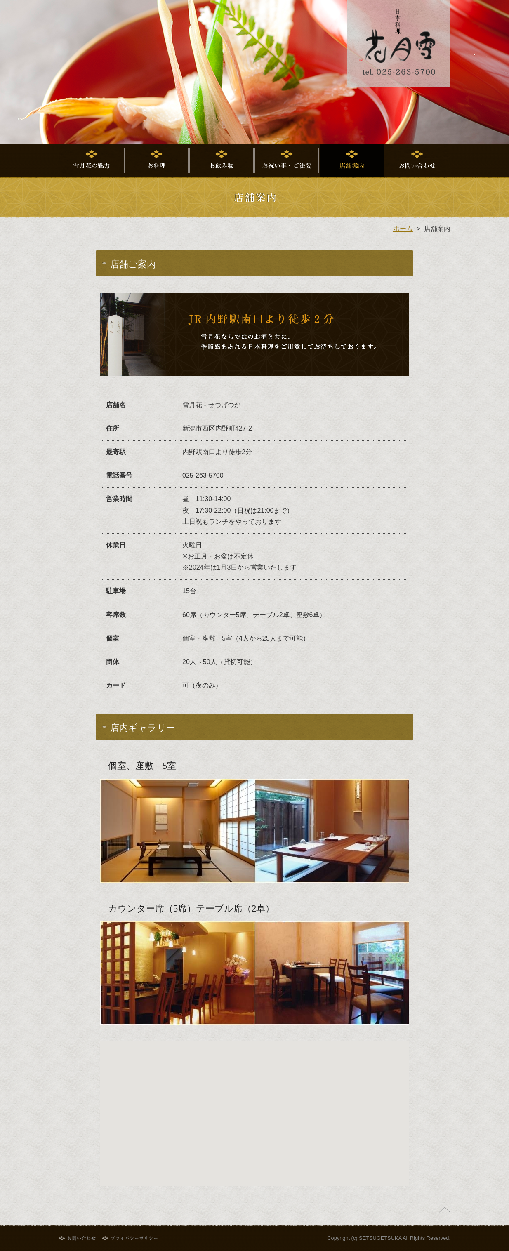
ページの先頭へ (444, 1210)
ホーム (403, 228)
